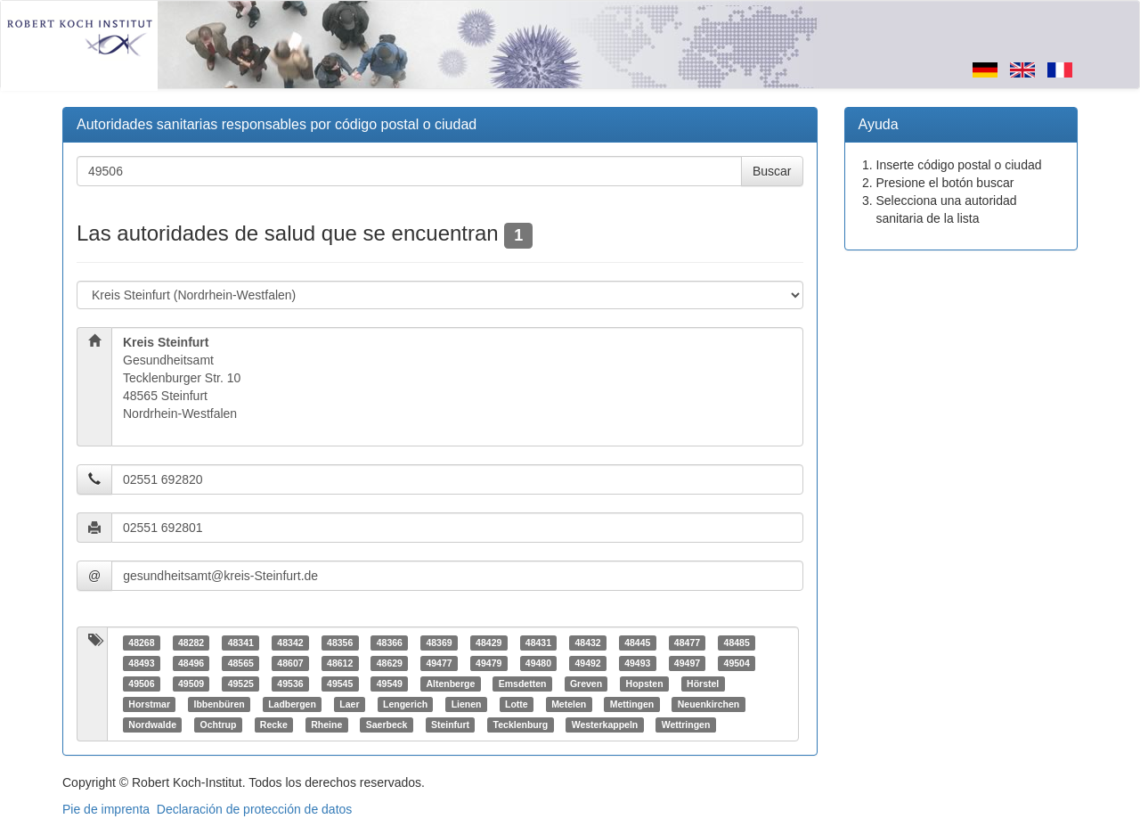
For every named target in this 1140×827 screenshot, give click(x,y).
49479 (488, 663)
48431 (538, 642)
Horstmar (149, 704)
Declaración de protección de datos (254, 809)
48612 (340, 663)
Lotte (516, 704)
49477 (439, 663)
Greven (586, 683)
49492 (587, 663)
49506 (141, 683)
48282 (191, 642)
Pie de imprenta (106, 809)
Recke (274, 724)
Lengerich (405, 704)
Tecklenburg (521, 724)
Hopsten (645, 683)
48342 (290, 642)
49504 (737, 663)
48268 (141, 642)
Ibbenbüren (218, 704)
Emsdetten (523, 683)
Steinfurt (450, 724)
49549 (390, 683)
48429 (488, 642)
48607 (290, 663)
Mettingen (632, 704)
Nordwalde (152, 724)
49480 (538, 663)
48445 (637, 642)
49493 (637, 663)
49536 (290, 683)
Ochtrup (218, 724)
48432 (587, 642)
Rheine (326, 724)
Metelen (568, 704)
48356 (340, 642)
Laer (349, 704)
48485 (737, 642)
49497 (687, 663)
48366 (390, 642)
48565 (241, 663)
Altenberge (450, 683)
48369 (439, 642)
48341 (241, 642)
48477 (687, 642)
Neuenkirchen (708, 704)
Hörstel (703, 683)
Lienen (467, 704)
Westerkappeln (605, 724)
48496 (191, 663)
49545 (340, 683)
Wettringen (686, 724)
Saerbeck (387, 724)
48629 (390, 663)
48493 (141, 663)
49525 (241, 683)
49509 (191, 683)
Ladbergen (292, 704)
